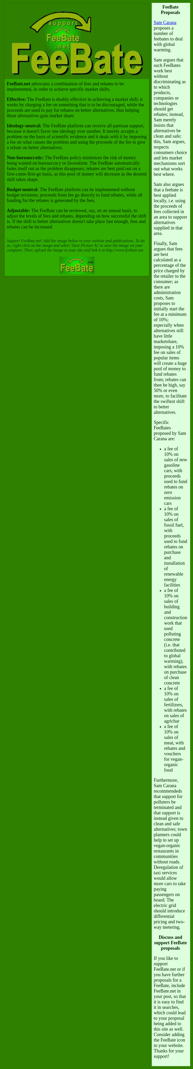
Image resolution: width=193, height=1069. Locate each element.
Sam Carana (165, 22)
